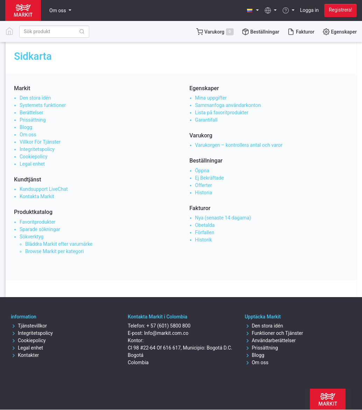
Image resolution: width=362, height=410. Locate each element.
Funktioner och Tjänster (274, 333)
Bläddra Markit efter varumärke (59, 244)
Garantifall (206, 120)
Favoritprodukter (37, 222)
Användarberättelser (270, 340)
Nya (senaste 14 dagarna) (223, 218)
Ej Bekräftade (209, 178)
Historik (203, 240)
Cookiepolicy (34, 156)
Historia (203, 192)
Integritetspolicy (37, 149)
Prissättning (33, 120)
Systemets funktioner (43, 105)
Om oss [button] (58, 10)
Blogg (26, 127)
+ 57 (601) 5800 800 (169, 326)
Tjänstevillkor (29, 326)
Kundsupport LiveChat (44, 189)
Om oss (28, 134)
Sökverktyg (31, 236)
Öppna (202, 170)
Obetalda (205, 225)
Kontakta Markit (37, 196)
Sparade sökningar (40, 229)
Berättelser (31, 112)
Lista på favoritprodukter (221, 112)
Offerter (203, 185)
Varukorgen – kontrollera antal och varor (239, 145)
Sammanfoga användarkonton (228, 105)
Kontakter (25, 355)
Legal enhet (32, 164)
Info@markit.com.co (166, 333)
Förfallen (204, 232)
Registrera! (340, 10)
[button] (253, 10)
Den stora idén (35, 98)
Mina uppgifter (211, 98)
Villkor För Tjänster (40, 142)
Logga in (309, 10)
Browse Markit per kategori (54, 251)
